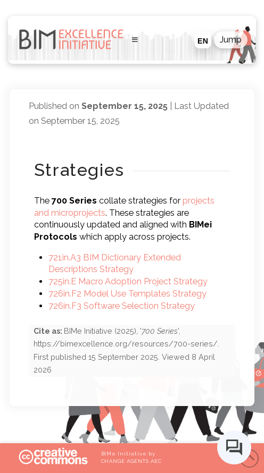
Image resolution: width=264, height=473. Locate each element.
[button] (231, 39)
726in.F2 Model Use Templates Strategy (127, 294)
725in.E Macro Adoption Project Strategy (128, 281)
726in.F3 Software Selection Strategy (121, 306)
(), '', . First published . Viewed (126, 350)
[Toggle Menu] (132, 39)
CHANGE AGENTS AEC (131, 461)
